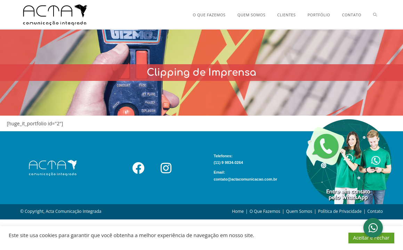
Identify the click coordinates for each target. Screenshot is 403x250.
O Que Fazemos (265, 211)
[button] (373, 228)
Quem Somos (299, 211)
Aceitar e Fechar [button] (371, 237)
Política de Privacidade (340, 211)
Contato (375, 211)
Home (238, 211)
